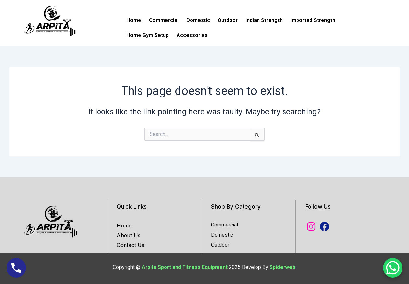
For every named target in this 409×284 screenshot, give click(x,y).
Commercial (163, 20)
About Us (128, 235)
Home (133, 20)
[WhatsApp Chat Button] (392, 268)
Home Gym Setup (147, 35)
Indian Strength (264, 20)
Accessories (192, 35)
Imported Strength (312, 20)
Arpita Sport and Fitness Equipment (185, 267)
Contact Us (130, 245)
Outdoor (228, 20)
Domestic (198, 20)
